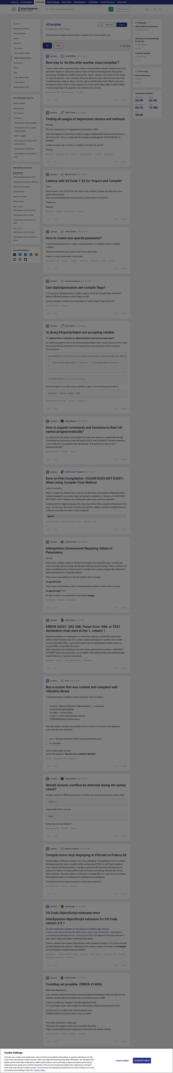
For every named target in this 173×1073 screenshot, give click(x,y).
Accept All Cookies (141, 1060)
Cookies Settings (122, 1060)
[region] (86, 1060)
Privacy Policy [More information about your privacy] (39, 1070)
